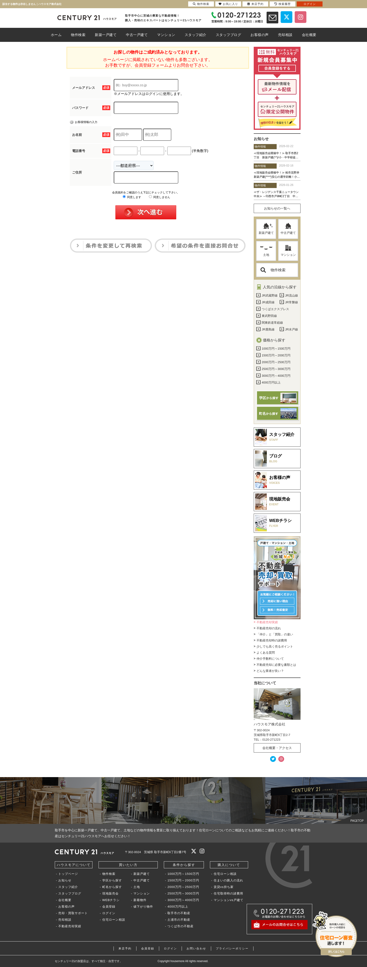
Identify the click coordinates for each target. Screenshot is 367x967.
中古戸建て (288, 229)
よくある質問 (266, 652)
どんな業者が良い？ (270, 671)
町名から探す (112, 887)
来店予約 (125, 948)
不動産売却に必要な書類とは (276, 664)
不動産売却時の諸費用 (272, 640)
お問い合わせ (196, 948)
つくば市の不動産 (180, 926)
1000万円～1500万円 (183, 874)
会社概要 (64, 900)
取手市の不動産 (178, 913)
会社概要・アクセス (277, 748)
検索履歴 (282, 4)
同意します (132, 197)
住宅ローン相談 (113, 919)
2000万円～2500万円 (183, 887)
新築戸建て (266, 229)
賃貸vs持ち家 (224, 887)
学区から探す (112, 880)
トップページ (68, 874)
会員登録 (108, 906)
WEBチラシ (111, 900)
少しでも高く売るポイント (275, 646)
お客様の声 (66, 906)
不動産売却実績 (267, 622)
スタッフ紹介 (68, 887)
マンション (288, 251)
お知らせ (64, 880)
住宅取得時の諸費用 (228, 893)
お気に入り (228, 4)
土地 (266, 251)
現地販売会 (110, 893)
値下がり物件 (143, 906)
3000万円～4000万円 (183, 900)
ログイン (108, 913)
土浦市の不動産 (178, 919)
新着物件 (140, 900)
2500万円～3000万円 (183, 893)
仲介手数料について (270, 658)
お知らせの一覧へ (277, 208)
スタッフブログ (69, 893)
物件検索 (273, 270)
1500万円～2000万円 (183, 880)
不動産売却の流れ (269, 628)
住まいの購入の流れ (228, 880)
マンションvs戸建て (228, 900)
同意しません (159, 197)
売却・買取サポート (73, 913)
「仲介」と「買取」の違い (275, 634)
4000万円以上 (177, 906)
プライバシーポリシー (232, 948)
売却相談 (64, 919)
